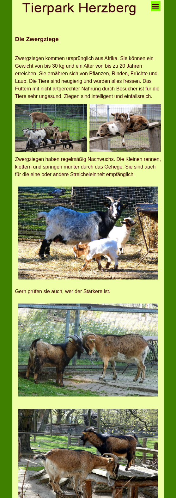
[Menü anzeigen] (156, 6)
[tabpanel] (88, 43)
